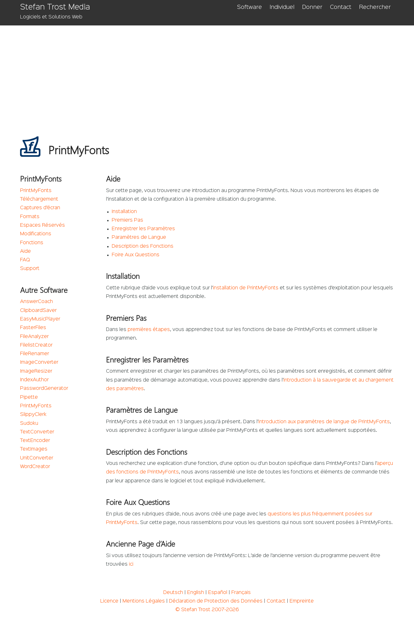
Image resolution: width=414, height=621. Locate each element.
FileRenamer (34, 354)
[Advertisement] (207, 73)
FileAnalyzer (34, 337)
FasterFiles (33, 328)
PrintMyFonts (36, 191)
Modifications (35, 234)
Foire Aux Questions (135, 255)
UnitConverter (36, 458)
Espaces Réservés (42, 225)
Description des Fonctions (142, 246)
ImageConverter (39, 362)
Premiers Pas (127, 220)
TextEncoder (35, 440)
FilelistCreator (36, 345)
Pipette (29, 397)
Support (29, 268)
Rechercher (375, 7)
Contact (340, 7)
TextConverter (37, 432)
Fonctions (31, 243)
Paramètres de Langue (139, 237)
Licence (109, 601)
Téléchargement (39, 199)
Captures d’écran (40, 208)
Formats (29, 217)
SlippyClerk (33, 414)
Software (249, 7)
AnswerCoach (36, 302)
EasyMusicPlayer (40, 319)
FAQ (25, 260)
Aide (25, 251)
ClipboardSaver (38, 310)
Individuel (282, 7)
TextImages (33, 449)
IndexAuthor (34, 380)
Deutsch (173, 592)
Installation (124, 212)
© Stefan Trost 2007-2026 (207, 610)
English (195, 592)
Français (241, 592)
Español (217, 592)
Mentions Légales (144, 601)
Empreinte (302, 601)
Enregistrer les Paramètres (143, 229)
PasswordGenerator (44, 388)
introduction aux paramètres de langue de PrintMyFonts (324, 422)
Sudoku (29, 423)
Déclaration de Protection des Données (216, 601)
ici (131, 564)
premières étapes (149, 330)
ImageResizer (36, 371)
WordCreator (35, 467)
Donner (312, 7)
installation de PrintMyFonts (245, 288)
